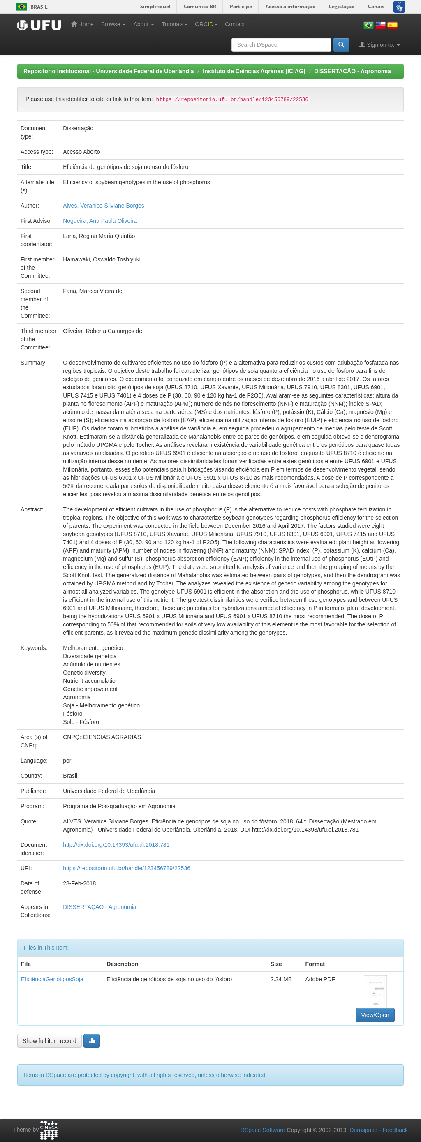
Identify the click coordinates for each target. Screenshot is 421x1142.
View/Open (375, 1015)
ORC (206, 24)
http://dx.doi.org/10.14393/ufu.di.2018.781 (116, 844)
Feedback (395, 1130)
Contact (235, 24)
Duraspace (363, 1130)
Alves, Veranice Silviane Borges (103, 205)
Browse (113, 24)
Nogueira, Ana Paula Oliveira (100, 220)
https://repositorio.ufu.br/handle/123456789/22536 (126, 868)
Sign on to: (379, 44)
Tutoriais (174, 24)
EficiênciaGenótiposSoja (52, 979)
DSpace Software (263, 1130)
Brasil (30, 6)
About (143, 24)
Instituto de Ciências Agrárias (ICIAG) (254, 71)
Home (82, 24)
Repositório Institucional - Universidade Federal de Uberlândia (108, 71)
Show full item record (49, 1041)
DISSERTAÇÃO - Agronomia (352, 71)
